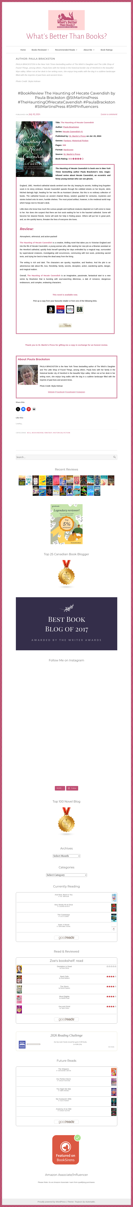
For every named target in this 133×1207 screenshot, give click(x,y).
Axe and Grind (64, 1006)
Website (51, 392)
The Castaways (63, 915)
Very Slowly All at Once (63, 905)
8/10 (29, 433)
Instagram (81, 392)
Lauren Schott (64, 906)
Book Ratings (107, 50)
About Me (88, 50)
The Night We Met (63, 1089)
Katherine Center (64, 1070)
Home (23, 50)
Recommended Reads (65, 50)
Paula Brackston (71, 127)
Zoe (55, 1042)
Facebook (60, 392)
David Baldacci (65, 978)
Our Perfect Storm (63, 1079)
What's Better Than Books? (66, 36)
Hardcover (68, 150)
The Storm (64, 986)
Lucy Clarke (64, 916)
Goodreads (70, 392)
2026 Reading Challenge (66, 1035)
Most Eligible (64, 996)
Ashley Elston (64, 1110)
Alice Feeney (64, 1100)
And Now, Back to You (64, 895)
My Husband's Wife (63, 1099)
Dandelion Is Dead (64, 966)
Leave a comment (109, 114)
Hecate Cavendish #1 (73, 131)
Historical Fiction (80, 140)
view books (111, 1047)
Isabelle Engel (65, 998)
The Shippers (63, 1069)
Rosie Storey (65, 968)
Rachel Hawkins (65, 988)
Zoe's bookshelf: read (66, 961)
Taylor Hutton (65, 1008)
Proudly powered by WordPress (52, 1202)
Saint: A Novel (63, 925)
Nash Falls (64, 976)
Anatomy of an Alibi (63, 1109)
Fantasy (67, 140)
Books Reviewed (39, 50)
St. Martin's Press (77, 136)
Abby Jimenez (64, 1090)
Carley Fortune (64, 1080)
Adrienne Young (65, 926)
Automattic (90, 1202)
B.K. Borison (64, 896)
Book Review (37, 433)
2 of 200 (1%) (77, 1044)
